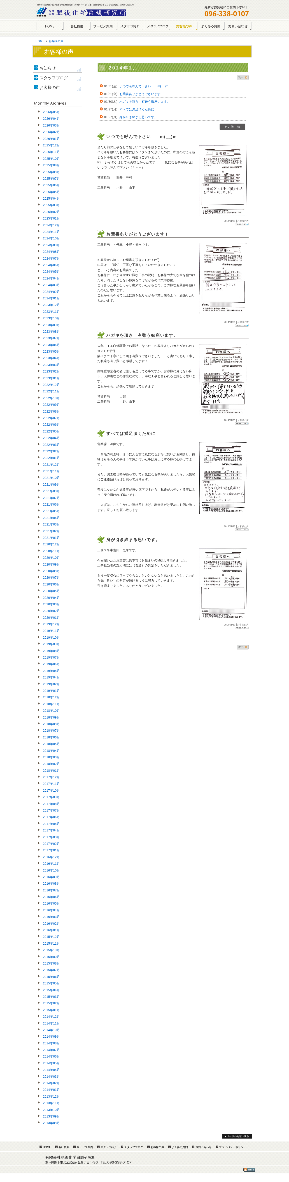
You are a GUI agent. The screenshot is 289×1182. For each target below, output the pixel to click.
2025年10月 (51, 158)
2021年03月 (51, 524)
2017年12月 (51, 777)
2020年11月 (51, 551)
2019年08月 (51, 651)
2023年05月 (51, 351)
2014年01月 (51, 1089)
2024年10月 (51, 238)
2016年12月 (51, 857)
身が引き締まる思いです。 (138, 117)
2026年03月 (51, 125)
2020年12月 (51, 544)
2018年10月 (51, 710)
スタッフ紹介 (130, 26)
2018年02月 (51, 764)
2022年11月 (51, 391)
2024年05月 (51, 271)
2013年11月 (51, 1103)
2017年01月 (51, 850)
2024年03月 (51, 285)
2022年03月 (51, 445)
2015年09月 (51, 957)
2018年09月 (51, 717)
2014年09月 (51, 1036)
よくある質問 (211, 26)
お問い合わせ (238, 26)
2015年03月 (51, 996)
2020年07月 (51, 577)
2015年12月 (51, 936)
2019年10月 (51, 637)
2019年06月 (51, 664)
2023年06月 (51, 345)
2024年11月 (51, 232)
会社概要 (76, 26)
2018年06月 (51, 737)
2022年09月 (51, 404)
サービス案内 (103, 26)
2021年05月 (51, 511)
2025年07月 (51, 178)
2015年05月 (51, 983)
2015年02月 (51, 1003)
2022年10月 (51, 398)
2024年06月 (51, 265)
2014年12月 (51, 1016)
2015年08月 (51, 963)
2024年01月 (51, 298)
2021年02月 (51, 531)
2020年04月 (51, 597)
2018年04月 (51, 750)
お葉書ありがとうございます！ (141, 94)
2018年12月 (51, 697)
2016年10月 (51, 870)
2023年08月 (51, 331)
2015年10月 (51, 950)
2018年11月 (51, 704)
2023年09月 (51, 325)
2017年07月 (51, 810)
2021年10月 (51, 478)
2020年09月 (51, 564)
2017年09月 (51, 797)
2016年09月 (51, 877)
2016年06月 (51, 897)
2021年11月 (51, 471)
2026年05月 (51, 112)
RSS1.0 (249, 1170)
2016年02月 (51, 923)
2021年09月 (51, 484)
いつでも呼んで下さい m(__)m (143, 86)
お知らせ (48, 68)
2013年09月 (51, 1116)
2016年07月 (51, 890)
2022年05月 (51, 431)
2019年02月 (51, 684)
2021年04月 (51, 518)
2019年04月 (51, 677)
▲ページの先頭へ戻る (236, 1136)
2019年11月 (51, 631)
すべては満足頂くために (136, 109)
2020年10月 (51, 557)
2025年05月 (51, 192)
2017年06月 (51, 817)
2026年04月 (51, 118)
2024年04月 (51, 278)
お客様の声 (184, 26)
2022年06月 (51, 424)
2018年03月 (51, 757)
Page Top (242, 224)
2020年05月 (51, 591)
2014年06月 (51, 1056)
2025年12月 (51, 145)
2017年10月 (51, 790)
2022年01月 (51, 458)
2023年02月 (51, 371)
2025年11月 (51, 152)
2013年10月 (51, 1110)
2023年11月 (51, 311)
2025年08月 (51, 172)
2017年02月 (51, 843)
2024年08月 (51, 251)
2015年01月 (51, 1010)
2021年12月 (51, 464)
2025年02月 (51, 212)
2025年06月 (51, 185)
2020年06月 (51, 584)
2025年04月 (51, 198)
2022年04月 (51, 438)
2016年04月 (51, 910)
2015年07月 (51, 970)
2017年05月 (51, 824)
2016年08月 (51, 883)
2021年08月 (51, 491)
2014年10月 (51, 1030)
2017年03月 (51, 837)
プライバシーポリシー (232, 1147)
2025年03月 (51, 205)
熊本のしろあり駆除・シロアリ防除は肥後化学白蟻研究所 (82, 12)
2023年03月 (51, 365)
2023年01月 (51, 378)
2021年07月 (51, 498)
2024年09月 (51, 245)
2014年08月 (51, 1043)
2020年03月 (51, 604)
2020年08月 (51, 571)
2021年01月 (51, 538)
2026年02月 (51, 132)
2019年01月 (51, 690)
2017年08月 (51, 804)
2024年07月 (51, 258)
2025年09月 (51, 165)
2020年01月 (51, 617)
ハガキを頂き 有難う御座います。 (144, 101)
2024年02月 (51, 292)
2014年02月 (51, 1083)
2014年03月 (51, 1076)
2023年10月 (51, 318)
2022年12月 (51, 385)
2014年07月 (51, 1050)
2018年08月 (51, 724)
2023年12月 (51, 305)
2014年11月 (51, 1023)
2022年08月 (51, 411)
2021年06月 (51, 504)
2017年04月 (51, 830)
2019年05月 (51, 671)
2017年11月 (51, 784)
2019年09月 (51, 644)
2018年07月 (51, 730)
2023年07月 (51, 338)
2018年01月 (51, 770)
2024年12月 (51, 225)
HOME (50, 26)
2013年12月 (51, 1096)
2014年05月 (51, 1063)
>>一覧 (232, 127)
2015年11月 (51, 943)
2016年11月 (51, 863)
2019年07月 (51, 657)
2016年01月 (51, 930)
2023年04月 (51, 358)
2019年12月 (51, 624)
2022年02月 (51, 451)
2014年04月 (51, 1070)
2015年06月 (51, 977)
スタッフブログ (54, 78)
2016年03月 (51, 917)
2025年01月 (51, 218)
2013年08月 (51, 1123)
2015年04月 (51, 990)
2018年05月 (51, 744)
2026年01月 (51, 139)
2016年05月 (51, 903)
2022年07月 (51, 418)
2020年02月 (51, 611)
